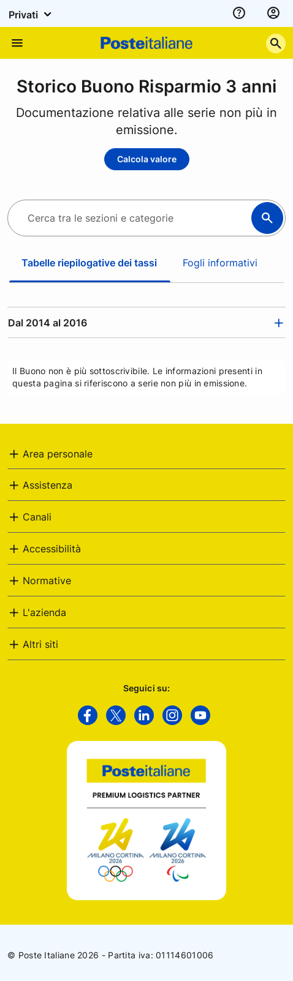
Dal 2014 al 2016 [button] (47, 323)
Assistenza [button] (47, 485)
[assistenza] (239, 13)
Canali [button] (37, 517)
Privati (32, 14)
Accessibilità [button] (52, 549)
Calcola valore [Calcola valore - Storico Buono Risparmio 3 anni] (147, 159)
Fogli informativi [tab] (220, 263)
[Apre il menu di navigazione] (17, 42)
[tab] (146, 322)
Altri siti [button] (40, 644)
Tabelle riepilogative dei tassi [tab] (89, 263)
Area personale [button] (58, 454)
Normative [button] (47, 580)
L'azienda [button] (44, 612)
